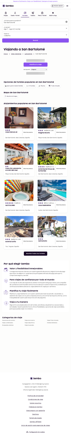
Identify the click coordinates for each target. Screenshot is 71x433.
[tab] (5, 14)
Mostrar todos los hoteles (35, 253)
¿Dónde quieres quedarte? (12, 20)
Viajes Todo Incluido (52, 320)
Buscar (35, 40)
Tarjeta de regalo (35, 418)
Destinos (35, 414)
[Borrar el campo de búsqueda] (66, 22)
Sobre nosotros (35, 403)
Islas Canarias (16, 54)
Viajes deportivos (29, 322)
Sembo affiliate (35, 422)
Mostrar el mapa (10, 96)
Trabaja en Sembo (35, 407)
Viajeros (6, 34)
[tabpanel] (35, 31)
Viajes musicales (29, 325)
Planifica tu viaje (35, 64)
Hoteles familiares (52, 322)
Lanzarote (28, 54)
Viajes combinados (7, 322)
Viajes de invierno (30, 320)
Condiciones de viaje (35, 399)
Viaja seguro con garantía (35, 411)
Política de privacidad (35, 396)
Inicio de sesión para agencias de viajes (35, 425)
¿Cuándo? (7, 27)
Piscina (41, 86)
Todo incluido (54, 86)
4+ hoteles (30, 86)
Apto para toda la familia (14, 86)
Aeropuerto (27, 69)
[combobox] (34, 23)
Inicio (6, 54)
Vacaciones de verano (8, 320)
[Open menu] (67, 5)
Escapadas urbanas (7, 325)
